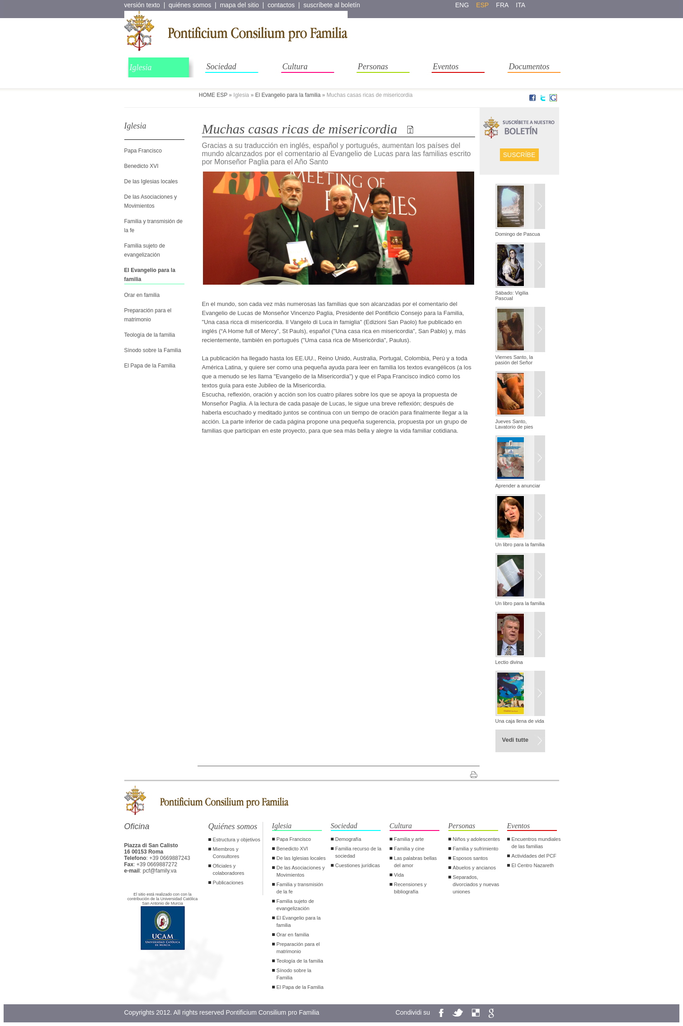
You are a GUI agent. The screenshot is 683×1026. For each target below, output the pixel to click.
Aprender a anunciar (518, 485)
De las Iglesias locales (151, 181)
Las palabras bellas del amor (415, 861)
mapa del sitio (239, 5)
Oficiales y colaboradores (229, 869)
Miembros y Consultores (226, 852)
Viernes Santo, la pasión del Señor (514, 359)
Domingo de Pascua (517, 234)
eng (462, 5)
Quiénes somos (233, 826)
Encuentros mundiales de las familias (536, 842)
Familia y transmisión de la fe (300, 888)
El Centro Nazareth (533, 865)
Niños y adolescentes (476, 839)
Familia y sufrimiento (476, 848)
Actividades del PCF (534, 856)
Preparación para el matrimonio (298, 947)
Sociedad (221, 66)
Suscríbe (519, 154)
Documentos (529, 66)
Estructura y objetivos (236, 839)
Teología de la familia (149, 335)
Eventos (446, 66)
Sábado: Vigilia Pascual (511, 295)
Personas (373, 66)
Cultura (295, 66)
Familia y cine (409, 848)
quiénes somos (190, 5)
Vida (399, 875)
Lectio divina (509, 662)
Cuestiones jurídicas (357, 865)
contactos (281, 5)
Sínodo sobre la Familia (152, 350)
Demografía (348, 839)
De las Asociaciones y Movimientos (301, 871)
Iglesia (141, 67)
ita (520, 5)
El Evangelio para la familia (287, 95)
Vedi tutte (515, 739)
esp (482, 5)
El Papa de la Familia (149, 366)
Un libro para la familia (520, 544)
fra (502, 5)
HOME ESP (213, 95)
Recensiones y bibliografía (410, 888)
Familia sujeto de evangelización (295, 904)
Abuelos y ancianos (474, 867)
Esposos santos (470, 858)
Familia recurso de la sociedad (358, 852)
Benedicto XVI (141, 166)
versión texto (142, 5)
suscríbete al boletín (331, 5)
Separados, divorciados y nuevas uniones (476, 884)
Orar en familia (142, 295)
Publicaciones (228, 882)
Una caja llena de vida (519, 721)
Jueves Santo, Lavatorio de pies (514, 424)
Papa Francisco (143, 151)
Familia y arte (409, 839)
